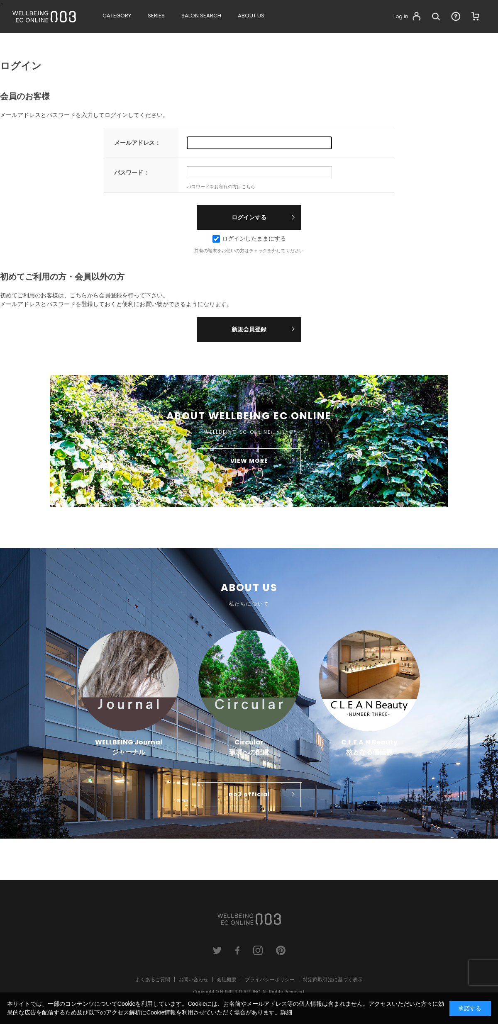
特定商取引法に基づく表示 (333, 980)
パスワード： (131, 172)
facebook (237, 950)
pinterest (281, 950)
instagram (258, 950)
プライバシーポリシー (270, 980)
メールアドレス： (137, 142)
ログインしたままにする (249, 238)
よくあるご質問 (152, 980)
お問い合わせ (193, 980)
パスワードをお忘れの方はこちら (221, 186)
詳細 (286, 1012)
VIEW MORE (249, 461)
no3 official (249, 794)
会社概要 (227, 980)
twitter (217, 950)
